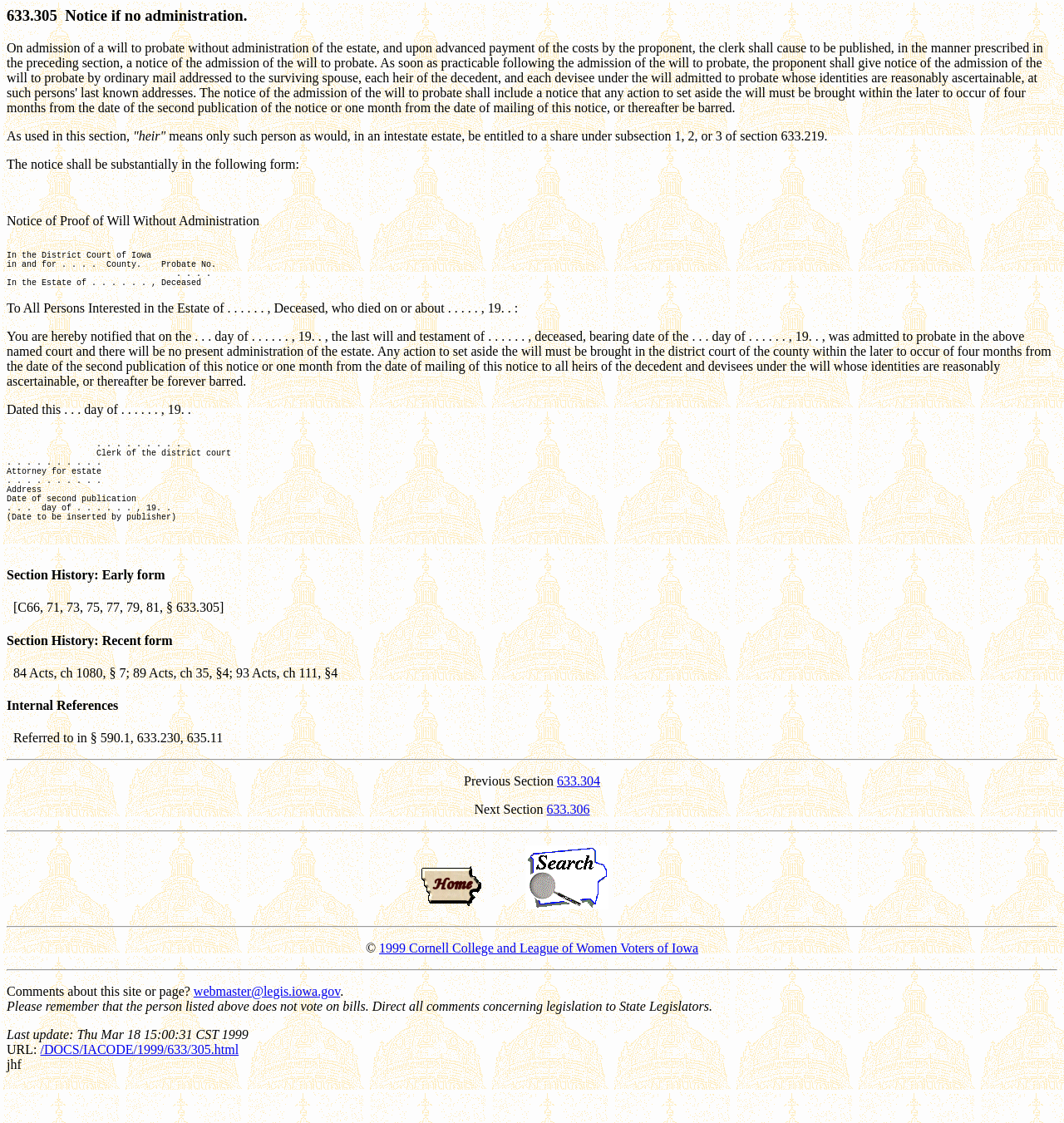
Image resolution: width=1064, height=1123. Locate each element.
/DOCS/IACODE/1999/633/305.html (139, 1087)
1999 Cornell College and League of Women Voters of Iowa (538, 985)
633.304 (578, 818)
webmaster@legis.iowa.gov (267, 1029)
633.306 (568, 847)
